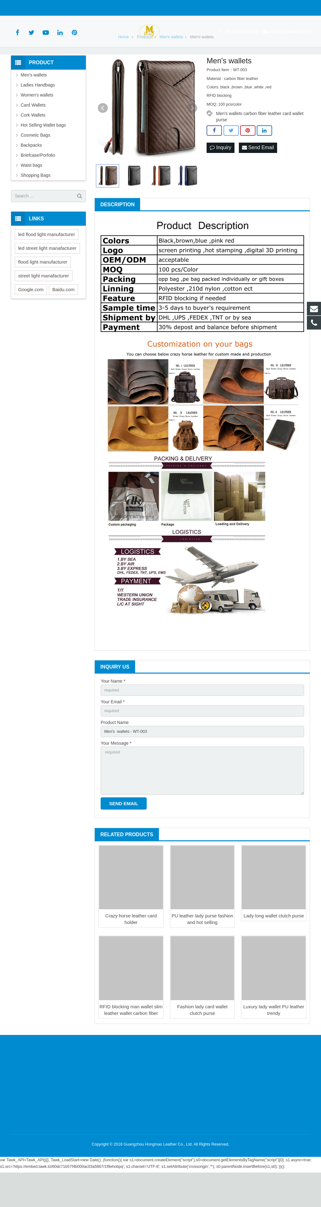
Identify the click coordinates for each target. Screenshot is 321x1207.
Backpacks (31, 172)
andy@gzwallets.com (82, 7)
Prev (103, 135)
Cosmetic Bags (35, 162)
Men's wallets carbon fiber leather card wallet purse (259, 141)
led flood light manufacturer (46, 261)
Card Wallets (33, 131)
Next (192, 135)
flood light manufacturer (42, 288)
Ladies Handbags (38, 111)
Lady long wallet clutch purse (274, 950)
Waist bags (31, 192)
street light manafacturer (43, 302)
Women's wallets (37, 121)
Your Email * (113, 729)
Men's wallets (34, 101)
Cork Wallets (33, 141)
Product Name (115, 751)
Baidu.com (63, 316)
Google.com (31, 316)
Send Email (258, 175)
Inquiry (220, 175)
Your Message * (116, 773)
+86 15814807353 (33, 7)
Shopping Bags (35, 202)
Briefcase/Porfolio (38, 182)
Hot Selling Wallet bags (43, 152)
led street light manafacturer (47, 275)
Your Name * (113, 708)
